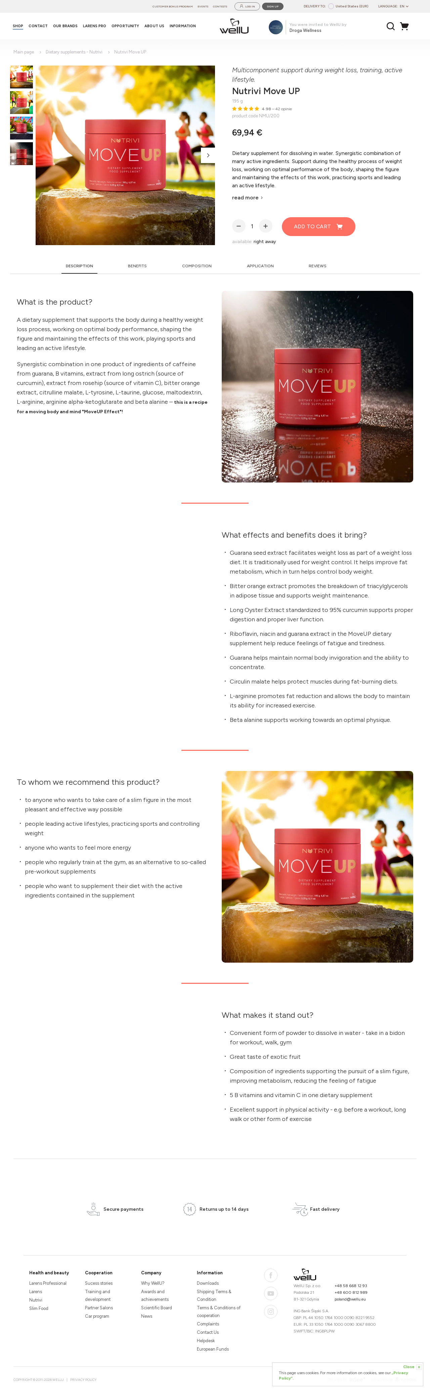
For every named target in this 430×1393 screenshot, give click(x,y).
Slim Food (38, 1308)
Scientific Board (156, 1307)
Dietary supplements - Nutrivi (74, 51)
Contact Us (208, 1332)
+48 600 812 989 (351, 1292)
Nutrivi (35, 1300)
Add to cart (318, 226)
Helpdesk (206, 1340)
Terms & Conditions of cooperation (219, 1311)
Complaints (208, 1323)
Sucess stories (99, 1283)
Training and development (98, 1295)
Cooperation (99, 1272)
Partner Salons (99, 1307)
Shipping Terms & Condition (214, 1295)
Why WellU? (153, 1283)
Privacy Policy (83, 1380)
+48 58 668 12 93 (351, 1285)
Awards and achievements (155, 1295)
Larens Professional (48, 1283)
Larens (35, 1291)
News (146, 1316)
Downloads (208, 1283)
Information (210, 1272)
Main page (23, 51)
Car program (97, 1316)
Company (151, 1272)
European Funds (213, 1349)
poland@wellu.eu (350, 1299)
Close (412, 1367)
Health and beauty (49, 1272)
